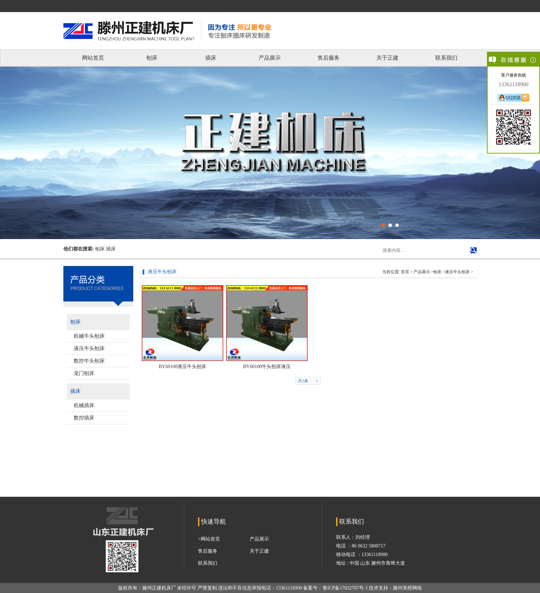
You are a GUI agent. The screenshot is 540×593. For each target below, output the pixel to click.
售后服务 (329, 58)
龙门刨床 (84, 373)
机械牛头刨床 (89, 336)
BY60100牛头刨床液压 (267, 366)
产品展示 (270, 58)
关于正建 (387, 58)
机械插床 (84, 405)
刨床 (151, 58)
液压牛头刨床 (89, 348)
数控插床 (84, 418)
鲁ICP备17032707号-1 (345, 588)
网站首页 (93, 58)
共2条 (303, 380)
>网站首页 (209, 539)
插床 (210, 58)
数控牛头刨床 (89, 361)
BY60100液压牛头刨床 (182, 366)
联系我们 (446, 58)
